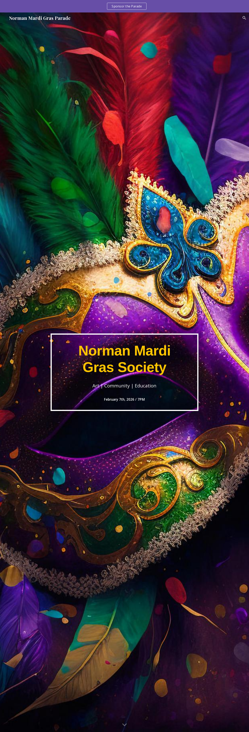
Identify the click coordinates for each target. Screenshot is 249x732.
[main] (124, 372)
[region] (124, 6)
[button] (244, 18)
